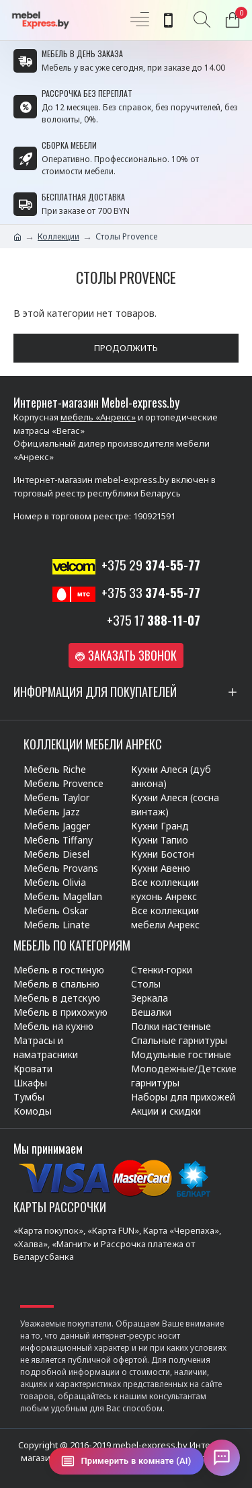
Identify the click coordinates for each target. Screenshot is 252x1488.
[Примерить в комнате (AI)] (125, 1461)
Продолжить (126, 348)
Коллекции (58, 236)
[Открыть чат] (222, 1458)
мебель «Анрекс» (98, 417)
